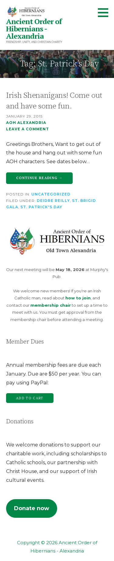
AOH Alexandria (26, 123)
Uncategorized (51, 194)
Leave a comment (27, 129)
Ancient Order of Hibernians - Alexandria (34, 28)
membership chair (50, 305)
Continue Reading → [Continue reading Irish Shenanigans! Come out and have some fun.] (39, 178)
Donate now (31, 508)
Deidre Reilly (53, 201)
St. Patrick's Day (41, 207)
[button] (105, 12)
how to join (78, 297)
